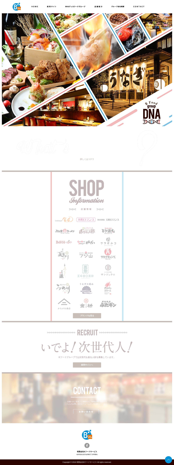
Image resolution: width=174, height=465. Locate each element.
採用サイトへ (87, 365)
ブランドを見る (87, 315)
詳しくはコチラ (87, 159)
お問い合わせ (87, 411)
